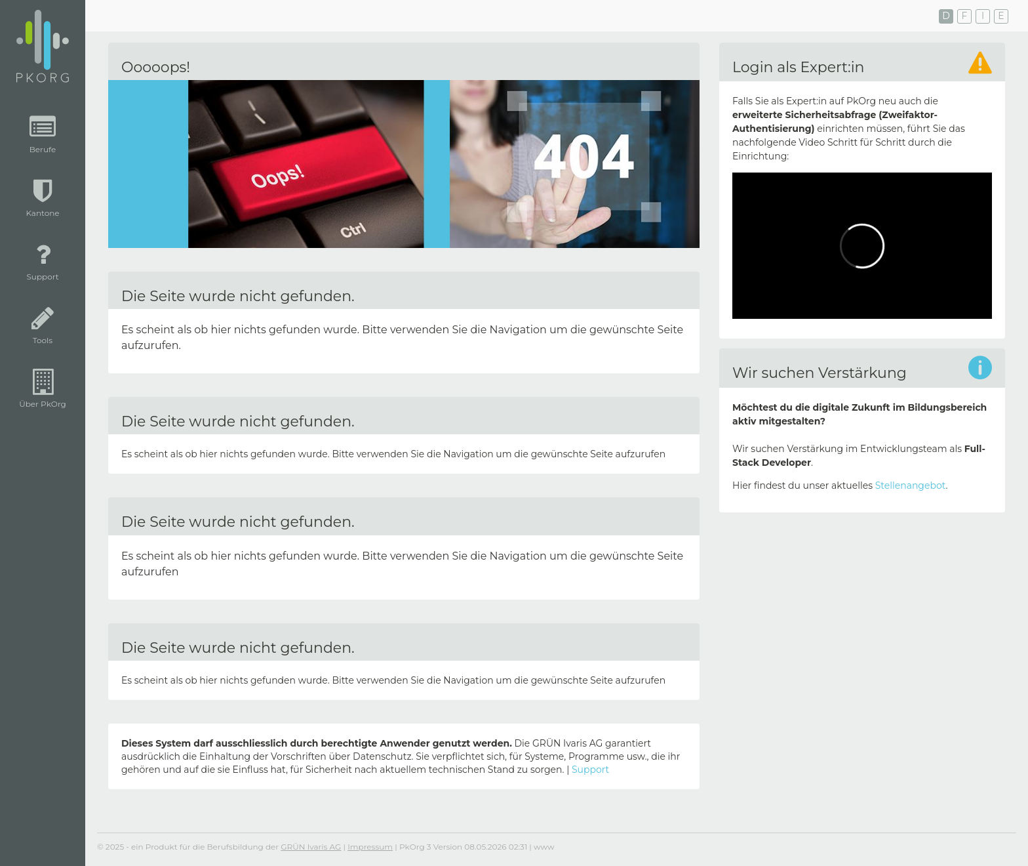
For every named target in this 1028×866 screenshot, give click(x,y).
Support (590, 769)
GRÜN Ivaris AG (311, 847)
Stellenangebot (910, 485)
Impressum (370, 847)
